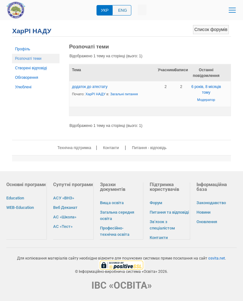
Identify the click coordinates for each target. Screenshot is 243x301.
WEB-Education (20, 207)
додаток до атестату (89, 87)
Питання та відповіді (169, 212)
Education (15, 198)
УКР (105, 10)
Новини (203, 212)
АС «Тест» (62, 226)
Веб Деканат (65, 207)
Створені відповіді (31, 68)
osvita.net (216, 258)
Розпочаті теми (28, 58)
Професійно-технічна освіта (114, 231)
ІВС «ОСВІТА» (121, 285)
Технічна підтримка (74, 148)
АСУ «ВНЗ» (63, 198)
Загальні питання (124, 94)
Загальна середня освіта (117, 215)
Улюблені (23, 87)
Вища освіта (112, 202)
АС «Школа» (64, 217)
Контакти (111, 148)
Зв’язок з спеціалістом (162, 224)
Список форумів (210, 29)
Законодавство (211, 202)
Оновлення (206, 221)
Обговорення (26, 77)
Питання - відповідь (149, 148)
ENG (122, 10)
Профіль (22, 49)
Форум (156, 202)
